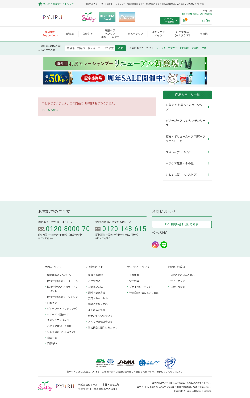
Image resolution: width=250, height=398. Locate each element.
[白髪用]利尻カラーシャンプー (63, 297)
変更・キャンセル (98, 298)
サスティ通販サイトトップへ (58, 3)
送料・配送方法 (96, 292)
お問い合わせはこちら (184, 224)
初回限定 (185, 48)
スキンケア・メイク (58, 320)
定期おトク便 (199, 48)
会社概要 (134, 275)
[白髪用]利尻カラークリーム (62, 281)
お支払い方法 (95, 286)
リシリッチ (159, 48)
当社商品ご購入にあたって (102, 327)
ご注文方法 (94, 281)
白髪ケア (173, 48)
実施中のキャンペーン (59, 275)
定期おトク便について (100, 316)
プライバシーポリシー (141, 286)
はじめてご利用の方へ (182, 275)
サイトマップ (177, 281)
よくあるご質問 (96, 310)
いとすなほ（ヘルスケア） (61, 332)
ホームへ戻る (50, 110)
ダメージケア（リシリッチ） (63, 308)
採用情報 (134, 281)
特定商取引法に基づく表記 (144, 292)
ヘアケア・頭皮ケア (58, 314)
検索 (120, 48)
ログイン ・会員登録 (168, 20)
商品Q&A (52, 343)
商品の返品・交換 (98, 304)
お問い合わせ (177, 286)
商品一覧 (52, 337)
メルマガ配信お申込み (100, 321)
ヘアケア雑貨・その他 (59, 326)
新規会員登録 (95, 275)
